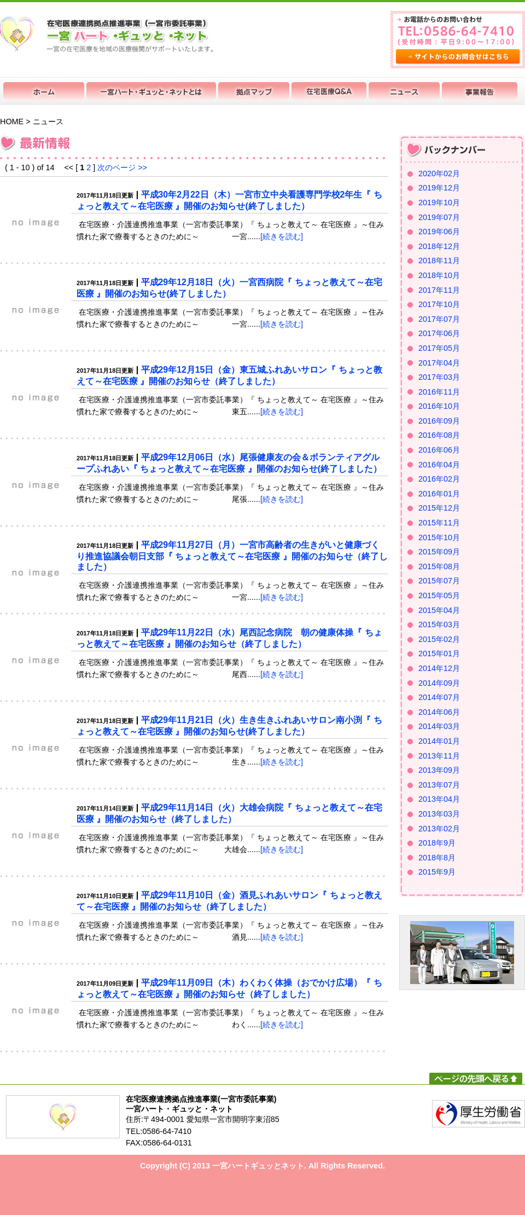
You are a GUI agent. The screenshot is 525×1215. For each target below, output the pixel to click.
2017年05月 (439, 348)
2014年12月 (439, 668)
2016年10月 (439, 406)
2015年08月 (439, 566)
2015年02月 (439, 639)
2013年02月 (439, 828)
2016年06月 (439, 449)
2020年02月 (439, 173)
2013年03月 (439, 813)
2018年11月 (439, 260)
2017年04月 (439, 362)
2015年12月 (439, 508)
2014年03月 (439, 726)
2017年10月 (439, 304)
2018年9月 (437, 842)
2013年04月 (439, 799)
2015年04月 (439, 610)
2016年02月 (439, 479)
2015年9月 (437, 871)
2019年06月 (439, 231)
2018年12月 (439, 246)
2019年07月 (439, 217)
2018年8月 (437, 857)
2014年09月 (439, 683)
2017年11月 (439, 290)
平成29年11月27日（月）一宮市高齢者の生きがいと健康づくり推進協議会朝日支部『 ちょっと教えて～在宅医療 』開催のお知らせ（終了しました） (232, 555)
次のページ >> (122, 167)
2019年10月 (439, 202)
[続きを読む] (281, 236)
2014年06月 (439, 712)
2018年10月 (439, 275)
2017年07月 (439, 319)
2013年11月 (439, 755)
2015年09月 (439, 551)
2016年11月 (439, 391)
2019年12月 (439, 187)
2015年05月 (439, 595)
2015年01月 (439, 653)
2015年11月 (439, 522)
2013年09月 (439, 770)
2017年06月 (439, 333)
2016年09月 (439, 420)
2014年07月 (439, 697)
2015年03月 (439, 624)
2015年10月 (439, 537)
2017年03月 (439, 377)
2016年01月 (439, 493)
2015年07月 (439, 580)
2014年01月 (439, 741)
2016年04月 (439, 464)
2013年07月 (439, 784)
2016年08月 (439, 435)
